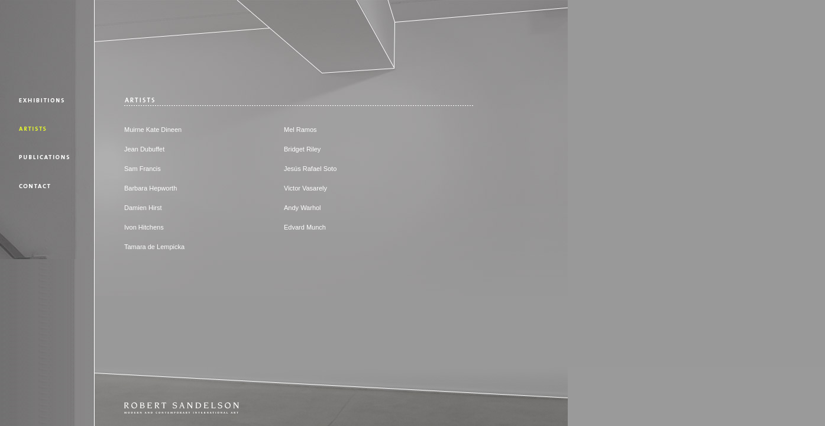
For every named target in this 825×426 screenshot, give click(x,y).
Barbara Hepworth (150, 188)
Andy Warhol (302, 207)
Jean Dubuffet (144, 149)
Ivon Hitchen (142, 227)
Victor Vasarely (305, 188)
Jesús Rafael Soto (310, 168)
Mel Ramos (300, 129)
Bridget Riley (302, 149)
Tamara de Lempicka (154, 246)
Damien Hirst (143, 207)
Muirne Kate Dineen (153, 129)
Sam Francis (142, 168)
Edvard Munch (305, 227)
